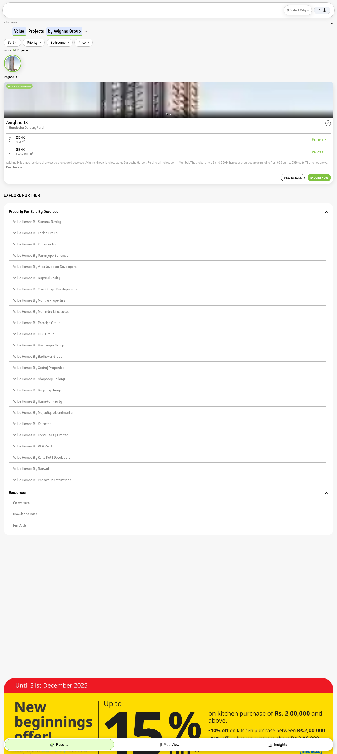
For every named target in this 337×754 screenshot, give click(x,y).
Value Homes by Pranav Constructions (42, 480)
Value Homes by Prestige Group (36, 323)
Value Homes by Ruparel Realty (36, 278)
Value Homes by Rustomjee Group (38, 345)
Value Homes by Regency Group (37, 390)
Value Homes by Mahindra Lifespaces (41, 312)
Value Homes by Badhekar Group (37, 356)
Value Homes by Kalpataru (33, 424)
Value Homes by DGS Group (34, 334)
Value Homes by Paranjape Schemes (40, 255)
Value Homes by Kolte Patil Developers (41, 457)
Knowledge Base (25, 514)
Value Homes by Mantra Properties (39, 300)
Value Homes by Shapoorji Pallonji (39, 379)
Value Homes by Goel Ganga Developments (45, 289)
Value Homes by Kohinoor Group (37, 244)
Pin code (19, 525)
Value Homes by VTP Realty (34, 446)
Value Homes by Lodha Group (35, 233)
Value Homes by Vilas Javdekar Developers (45, 267)
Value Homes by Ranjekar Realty (37, 401)
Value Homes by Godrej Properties (38, 368)
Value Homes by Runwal (31, 469)
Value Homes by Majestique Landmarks (43, 413)
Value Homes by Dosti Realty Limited (40, 435)
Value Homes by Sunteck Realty (37, 222)
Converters (21, 503)
